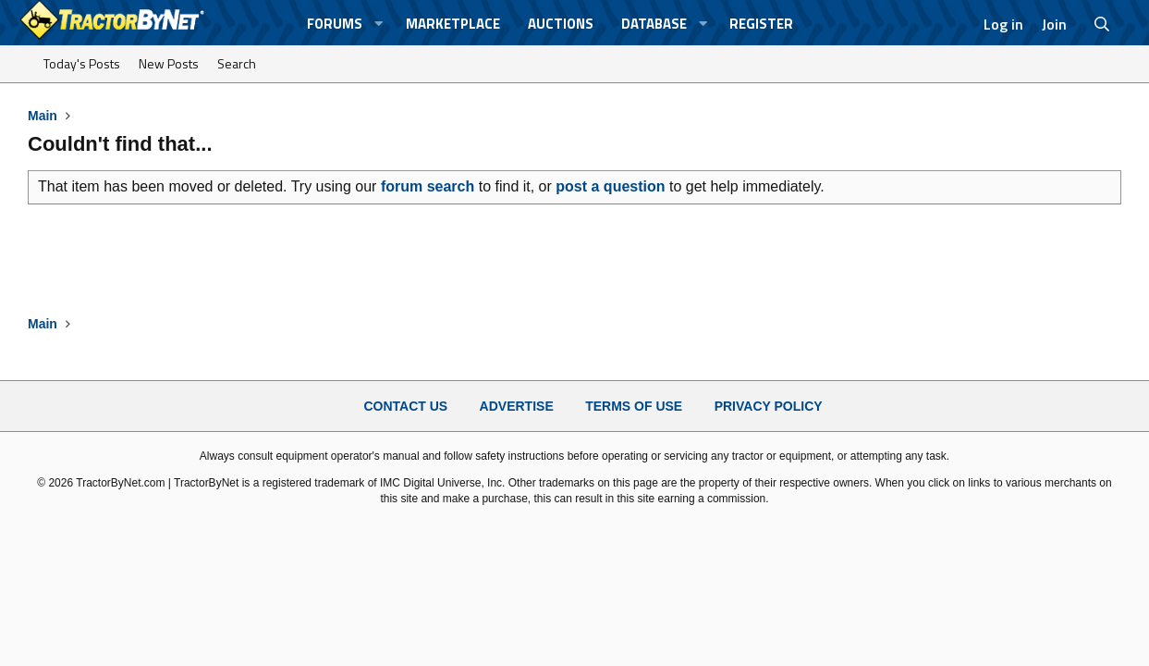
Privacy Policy (769, 406)
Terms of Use (633, 406)
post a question (610, 186)
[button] (379, 23)
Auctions (560, 23)
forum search (427, 186)
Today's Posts (81, 63)
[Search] (1101, 24)
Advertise (517, 406)
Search (236, 63)
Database (654, 23)
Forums (334, 23)
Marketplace (453, 23)
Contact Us (405, 406)
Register (761, 23)
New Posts (169, 63)
